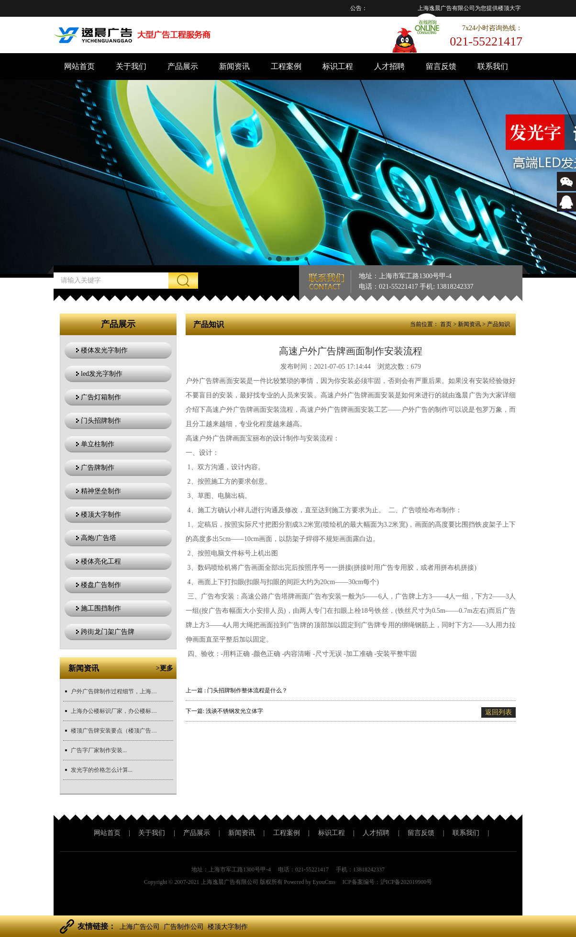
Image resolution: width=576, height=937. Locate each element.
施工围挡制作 (101, 608)
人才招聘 (389, 66)
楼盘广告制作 (101, 584)
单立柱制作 (97, 444)
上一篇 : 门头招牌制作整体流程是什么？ (237, 690)
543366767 (566, 209)
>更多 (164, 668)
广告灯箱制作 (101, 397)
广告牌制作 (97, 467)
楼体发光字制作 (104, 350)
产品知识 (498, 324)
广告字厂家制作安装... (99, 750)
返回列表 (498, 712)
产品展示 (182, 66)
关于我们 (131, 66)
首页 (446, 324)
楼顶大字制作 (101, 514)
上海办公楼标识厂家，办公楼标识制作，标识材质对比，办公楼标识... (114, 711)
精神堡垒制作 (101, 491)
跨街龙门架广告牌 (107, 631)
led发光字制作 (101, 373)
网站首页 (79, 66)
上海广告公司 (140, 926)
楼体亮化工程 (101, 561)
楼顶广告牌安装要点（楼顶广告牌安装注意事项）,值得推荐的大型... (114, 730)
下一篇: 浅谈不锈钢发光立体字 (224, 711)
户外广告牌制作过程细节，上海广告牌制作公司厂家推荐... (114, 691)
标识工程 (337, 66)
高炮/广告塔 (98, 538)
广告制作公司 (184, 926)
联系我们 (492, 66)
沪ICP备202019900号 (406, 882)
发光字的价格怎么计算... (102, 770)
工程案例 (286, 66)
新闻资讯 (234, 66)
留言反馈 (441, 66)
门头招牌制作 (101, 420)
